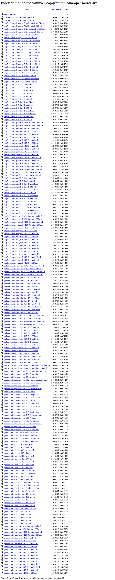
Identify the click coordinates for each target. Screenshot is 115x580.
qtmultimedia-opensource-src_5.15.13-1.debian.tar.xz (23, 397)
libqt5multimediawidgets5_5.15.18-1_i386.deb (21, 263)
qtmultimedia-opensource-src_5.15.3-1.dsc (19, 392)
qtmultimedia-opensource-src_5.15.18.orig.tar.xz (21, 430)
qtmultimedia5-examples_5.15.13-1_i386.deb (20, 547)
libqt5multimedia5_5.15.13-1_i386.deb (18, 93)
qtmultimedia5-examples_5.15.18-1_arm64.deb (21, 570)
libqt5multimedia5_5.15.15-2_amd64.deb (19, 96)
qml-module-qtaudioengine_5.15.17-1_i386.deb (21, 301)
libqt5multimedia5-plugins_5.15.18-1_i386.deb (21, 70)
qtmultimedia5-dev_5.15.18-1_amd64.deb (19, 471)
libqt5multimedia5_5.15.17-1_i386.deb (18, 108)
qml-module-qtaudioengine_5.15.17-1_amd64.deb (22, 295)
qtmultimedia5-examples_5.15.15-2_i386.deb (20, 552)
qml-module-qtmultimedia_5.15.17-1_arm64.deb (21, 348)
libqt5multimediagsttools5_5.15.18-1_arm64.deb (21, 161)
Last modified (57, 9)
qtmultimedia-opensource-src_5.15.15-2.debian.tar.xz (23, 406)
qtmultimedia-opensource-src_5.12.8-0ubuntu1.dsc (22, 383)
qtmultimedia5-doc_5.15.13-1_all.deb (17, 514)
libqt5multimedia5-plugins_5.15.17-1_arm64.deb (21, 55)
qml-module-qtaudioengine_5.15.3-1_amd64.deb (21, 278)
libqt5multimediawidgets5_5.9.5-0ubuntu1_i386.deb (23, 219)
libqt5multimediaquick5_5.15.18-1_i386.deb (20, 213)
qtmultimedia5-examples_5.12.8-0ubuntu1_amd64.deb (23, 532)
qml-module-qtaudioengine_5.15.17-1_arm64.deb (22, 298)
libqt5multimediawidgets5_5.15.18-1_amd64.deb (21, 254)
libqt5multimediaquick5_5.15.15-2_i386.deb (20, 193)
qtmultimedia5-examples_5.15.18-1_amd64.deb (21, 564)
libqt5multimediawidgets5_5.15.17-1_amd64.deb (21, 245)
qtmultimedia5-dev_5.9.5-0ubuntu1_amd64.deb (21, 433)
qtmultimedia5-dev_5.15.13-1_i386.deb (18, 453)
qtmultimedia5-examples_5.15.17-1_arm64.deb (21, 558)
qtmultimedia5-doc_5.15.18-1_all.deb (17, 523)
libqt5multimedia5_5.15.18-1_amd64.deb (19, 111)
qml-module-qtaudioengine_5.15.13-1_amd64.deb (22, 283)
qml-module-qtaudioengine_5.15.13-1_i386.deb (21, 286)
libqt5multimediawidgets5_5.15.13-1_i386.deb (21, 237)
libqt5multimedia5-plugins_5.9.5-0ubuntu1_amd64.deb (24, 23)
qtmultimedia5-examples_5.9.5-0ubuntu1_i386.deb (22, 529)
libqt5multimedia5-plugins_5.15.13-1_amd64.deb (22, 41)
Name (27, 9)
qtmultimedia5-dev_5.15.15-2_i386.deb (18, 459)
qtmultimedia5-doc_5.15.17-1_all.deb (17, 520)
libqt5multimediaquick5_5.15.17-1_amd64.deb (21, 196)
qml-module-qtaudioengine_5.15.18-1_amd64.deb (22, 304)
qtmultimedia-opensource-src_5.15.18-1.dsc (20, 427)
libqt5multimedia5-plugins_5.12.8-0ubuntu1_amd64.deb (24, 29)
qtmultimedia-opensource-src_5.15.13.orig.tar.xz (21, 403)
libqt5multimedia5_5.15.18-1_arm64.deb (19, 117)
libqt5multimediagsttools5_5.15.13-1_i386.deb (21, 137)
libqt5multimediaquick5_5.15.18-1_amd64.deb (21, 204)
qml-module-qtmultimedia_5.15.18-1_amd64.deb (22, 354)
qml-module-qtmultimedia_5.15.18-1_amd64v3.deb (22, 356)
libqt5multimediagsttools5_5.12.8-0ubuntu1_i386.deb (23, 125)
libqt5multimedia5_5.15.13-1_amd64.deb (19, 90)
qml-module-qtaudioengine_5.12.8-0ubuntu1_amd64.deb (24, 272)
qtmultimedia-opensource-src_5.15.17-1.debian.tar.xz (23, 415)
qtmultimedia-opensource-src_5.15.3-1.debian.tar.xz (23, 389)
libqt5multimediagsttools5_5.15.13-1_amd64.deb (21, 134)
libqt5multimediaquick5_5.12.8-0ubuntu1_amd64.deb (23, 172)
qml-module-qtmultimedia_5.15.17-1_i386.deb (21, 351)
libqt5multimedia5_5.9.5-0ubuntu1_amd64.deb (21, 73)
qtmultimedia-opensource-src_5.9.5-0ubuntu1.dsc (22, 374)
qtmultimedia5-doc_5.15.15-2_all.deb (17, 517)
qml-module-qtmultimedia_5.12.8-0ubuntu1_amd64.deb (24, 321)
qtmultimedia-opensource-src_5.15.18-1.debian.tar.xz (23, 424)
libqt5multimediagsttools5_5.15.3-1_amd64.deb (21, 128)
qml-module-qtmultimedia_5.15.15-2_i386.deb (21, 342)
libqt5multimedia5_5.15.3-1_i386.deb (17, 87)
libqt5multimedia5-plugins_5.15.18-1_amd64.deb (22, 61)
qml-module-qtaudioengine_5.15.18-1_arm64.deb (22, 310)
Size (66, 9)
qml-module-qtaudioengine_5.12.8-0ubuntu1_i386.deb (23, 275)
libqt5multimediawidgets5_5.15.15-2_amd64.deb (21, 240)
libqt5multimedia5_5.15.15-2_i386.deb (18, 99)
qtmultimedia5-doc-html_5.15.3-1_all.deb (19, 491)
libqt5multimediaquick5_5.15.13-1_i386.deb (20, 187)
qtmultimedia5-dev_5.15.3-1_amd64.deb (18, 444)
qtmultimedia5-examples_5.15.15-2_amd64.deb (21, 550)
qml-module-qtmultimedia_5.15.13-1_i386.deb (21, 336)
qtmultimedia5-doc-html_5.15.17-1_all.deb (19, 500)
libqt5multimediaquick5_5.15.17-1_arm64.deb (21, 199)
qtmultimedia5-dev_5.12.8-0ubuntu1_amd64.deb (21, 438)
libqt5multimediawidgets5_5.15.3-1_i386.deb (20, 231)
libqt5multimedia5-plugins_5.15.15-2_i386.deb (21, 49)
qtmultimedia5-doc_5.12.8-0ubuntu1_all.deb (20, 509)
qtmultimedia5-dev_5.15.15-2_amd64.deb (19, 456)
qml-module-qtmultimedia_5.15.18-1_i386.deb (21, 362)
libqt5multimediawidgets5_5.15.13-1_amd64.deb (21, 234)
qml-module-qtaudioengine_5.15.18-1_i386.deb (21, 313)
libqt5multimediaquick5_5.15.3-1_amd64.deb (20, 178)
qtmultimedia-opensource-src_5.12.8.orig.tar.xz (21, 386)
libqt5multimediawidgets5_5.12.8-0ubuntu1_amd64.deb (24, 222)
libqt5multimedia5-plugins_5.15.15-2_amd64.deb (22, 46)
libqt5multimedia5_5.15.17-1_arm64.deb (19, 105)
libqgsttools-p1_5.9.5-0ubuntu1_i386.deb (19, 20)
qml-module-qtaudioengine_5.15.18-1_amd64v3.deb (23, 307)
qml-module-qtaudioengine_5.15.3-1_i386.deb (21, 280)
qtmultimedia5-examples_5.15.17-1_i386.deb (20, 561)
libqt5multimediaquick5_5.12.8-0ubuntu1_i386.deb (22, 175)
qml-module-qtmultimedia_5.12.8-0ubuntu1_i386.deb (23, 324)
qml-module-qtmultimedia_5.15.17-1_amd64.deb (22, 345)
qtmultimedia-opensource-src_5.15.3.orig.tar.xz (21, 395)
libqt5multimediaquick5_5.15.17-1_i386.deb (20, 201)
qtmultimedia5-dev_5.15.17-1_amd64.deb (19, 462)
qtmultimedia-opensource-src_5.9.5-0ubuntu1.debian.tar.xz (25, 371)
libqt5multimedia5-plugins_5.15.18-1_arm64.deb (21, 67)
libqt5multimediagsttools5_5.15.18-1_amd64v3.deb (22, 158)
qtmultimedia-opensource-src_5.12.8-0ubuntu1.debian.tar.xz (25, 380)
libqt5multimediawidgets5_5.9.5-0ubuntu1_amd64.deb (23, 216)
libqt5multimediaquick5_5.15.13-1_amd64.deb (21, 184)
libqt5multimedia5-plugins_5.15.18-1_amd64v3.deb (23, 64)
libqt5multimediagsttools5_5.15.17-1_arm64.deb (21, 149)
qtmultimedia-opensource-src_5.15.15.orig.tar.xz (21, 412)
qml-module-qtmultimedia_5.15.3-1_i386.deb (20, 330)
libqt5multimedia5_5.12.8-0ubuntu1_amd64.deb (21, 79)
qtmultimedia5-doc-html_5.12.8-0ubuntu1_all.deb (22, 488)
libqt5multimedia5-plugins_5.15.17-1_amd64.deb (22, 52)
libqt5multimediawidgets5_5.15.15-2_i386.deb (21, 242)
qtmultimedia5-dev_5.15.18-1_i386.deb (18, 479)
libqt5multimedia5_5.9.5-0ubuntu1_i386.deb (20, 76)
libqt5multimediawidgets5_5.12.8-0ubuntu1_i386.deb (23, 225)
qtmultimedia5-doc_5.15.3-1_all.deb (17, 512)
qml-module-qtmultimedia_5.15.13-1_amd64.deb (22, 333)
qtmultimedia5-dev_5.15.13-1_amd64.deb (19, 450)
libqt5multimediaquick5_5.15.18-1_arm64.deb (21, 210)
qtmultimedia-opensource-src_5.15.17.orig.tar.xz (21, 421)
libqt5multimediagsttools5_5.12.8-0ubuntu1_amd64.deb (24, 123)
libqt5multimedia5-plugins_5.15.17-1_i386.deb (21, 58)
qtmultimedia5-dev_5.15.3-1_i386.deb (18, 447)
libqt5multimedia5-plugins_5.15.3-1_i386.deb (20, 38)
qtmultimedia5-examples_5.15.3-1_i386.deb (20, 541)
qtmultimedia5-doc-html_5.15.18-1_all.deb (19, 503)
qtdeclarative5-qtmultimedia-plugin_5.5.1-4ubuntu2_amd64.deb (27, 365)
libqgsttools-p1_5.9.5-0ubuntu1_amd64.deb (19, 17)
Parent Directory (10, 14)
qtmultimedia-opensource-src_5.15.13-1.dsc (20, 400)
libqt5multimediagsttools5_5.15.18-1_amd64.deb (21, 155)
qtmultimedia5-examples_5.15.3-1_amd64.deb (21, 538)
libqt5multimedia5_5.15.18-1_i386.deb (18, 120)
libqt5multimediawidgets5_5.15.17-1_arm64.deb (21, 248)
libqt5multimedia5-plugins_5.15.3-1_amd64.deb (21, 35)
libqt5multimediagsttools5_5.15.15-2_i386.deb (21, 143)
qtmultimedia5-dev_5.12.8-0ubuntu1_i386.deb (21, 441)
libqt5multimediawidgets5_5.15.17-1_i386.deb (21, 251)
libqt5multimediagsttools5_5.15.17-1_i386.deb (21, 152)
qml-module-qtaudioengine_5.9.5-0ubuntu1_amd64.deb (24, 266)
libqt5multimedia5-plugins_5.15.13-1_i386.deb (21, 44)
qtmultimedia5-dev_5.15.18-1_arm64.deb (19, 476)
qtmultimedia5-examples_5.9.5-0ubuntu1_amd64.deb (23, 526)
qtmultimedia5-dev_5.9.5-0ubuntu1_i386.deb (20, 435)
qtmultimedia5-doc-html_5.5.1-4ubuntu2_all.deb (21, 482)
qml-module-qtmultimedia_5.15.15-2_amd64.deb (22, 339)
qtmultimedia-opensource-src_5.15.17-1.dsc (20, 418)
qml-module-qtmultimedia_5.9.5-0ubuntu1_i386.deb (23, 318)
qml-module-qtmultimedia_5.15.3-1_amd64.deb (21, 327)
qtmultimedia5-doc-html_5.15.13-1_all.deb (19, 494)
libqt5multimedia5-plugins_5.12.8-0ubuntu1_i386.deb (23, 32)
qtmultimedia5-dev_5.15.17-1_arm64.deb (19, 465)
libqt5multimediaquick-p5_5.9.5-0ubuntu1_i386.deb (23, 169)
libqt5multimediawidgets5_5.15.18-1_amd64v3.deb (22, 257)
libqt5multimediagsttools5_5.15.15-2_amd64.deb (21, 140)
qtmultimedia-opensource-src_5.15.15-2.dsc (20, 409)
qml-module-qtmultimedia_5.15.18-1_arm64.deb (21, 359)
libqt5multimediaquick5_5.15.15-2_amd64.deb (21, 190)
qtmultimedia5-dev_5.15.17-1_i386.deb (18, 468)
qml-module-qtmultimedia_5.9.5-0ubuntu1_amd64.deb (24, 316)
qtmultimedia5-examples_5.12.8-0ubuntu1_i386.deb (23, 535)
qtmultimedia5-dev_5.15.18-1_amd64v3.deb (20, 473)
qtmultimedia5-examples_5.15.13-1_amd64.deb (21, 544)
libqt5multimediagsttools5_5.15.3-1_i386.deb (20, 131)
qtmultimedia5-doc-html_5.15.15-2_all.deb (19, 497)
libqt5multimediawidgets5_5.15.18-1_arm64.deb (21, 260)
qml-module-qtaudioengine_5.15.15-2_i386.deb (21, 292)
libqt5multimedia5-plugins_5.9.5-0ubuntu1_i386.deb (23, 26)
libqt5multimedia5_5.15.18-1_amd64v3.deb (20, 114)
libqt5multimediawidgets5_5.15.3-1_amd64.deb (21, 228)
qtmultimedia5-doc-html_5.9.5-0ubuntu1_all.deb (21, 485)
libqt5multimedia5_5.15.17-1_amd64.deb (19, 102)
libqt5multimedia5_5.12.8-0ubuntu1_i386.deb (20, 82)
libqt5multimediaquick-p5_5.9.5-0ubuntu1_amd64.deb (23, 166)
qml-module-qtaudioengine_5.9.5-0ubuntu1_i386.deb (23, 269)
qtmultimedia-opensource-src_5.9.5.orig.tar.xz (20, 377)
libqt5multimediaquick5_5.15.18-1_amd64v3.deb (22, 207)
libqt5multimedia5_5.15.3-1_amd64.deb (18, 84)
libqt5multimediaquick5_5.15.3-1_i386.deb (19, 181)
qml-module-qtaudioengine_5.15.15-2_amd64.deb (22, 289)
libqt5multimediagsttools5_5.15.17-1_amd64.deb (21, 146)
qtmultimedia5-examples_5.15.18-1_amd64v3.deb (22, 567)
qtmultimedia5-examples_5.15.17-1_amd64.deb (21, 555)
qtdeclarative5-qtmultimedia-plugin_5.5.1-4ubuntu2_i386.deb (26, 368)
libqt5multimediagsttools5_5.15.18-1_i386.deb (21, 163)
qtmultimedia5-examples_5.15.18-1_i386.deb (20, 573)
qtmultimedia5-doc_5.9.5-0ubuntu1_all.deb (19, 506)
